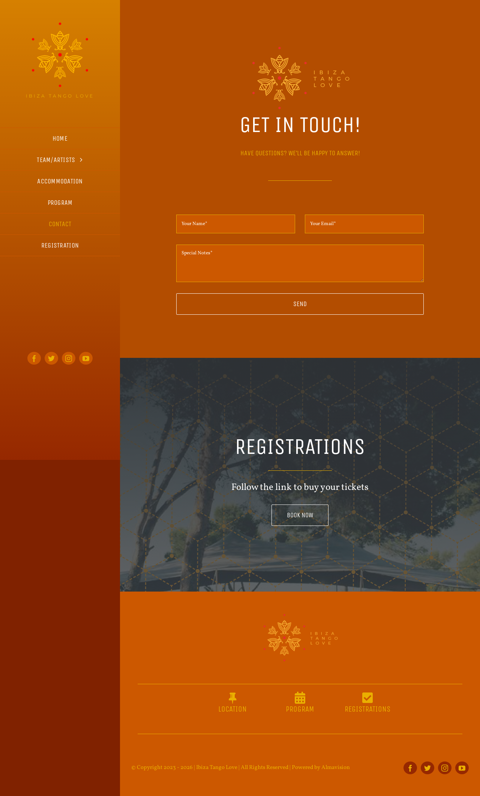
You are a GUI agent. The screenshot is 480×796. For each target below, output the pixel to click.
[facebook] (34, 358)
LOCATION (232, 709)
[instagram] (68, 358)
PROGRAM (300, 709)
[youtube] (86, 358)
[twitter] (51, 358)
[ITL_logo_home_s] (60, 25)
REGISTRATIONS (367, 709)
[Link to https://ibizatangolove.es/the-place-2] (233, 698)
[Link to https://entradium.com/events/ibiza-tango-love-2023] (367, 698)
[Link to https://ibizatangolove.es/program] (300, 698)
